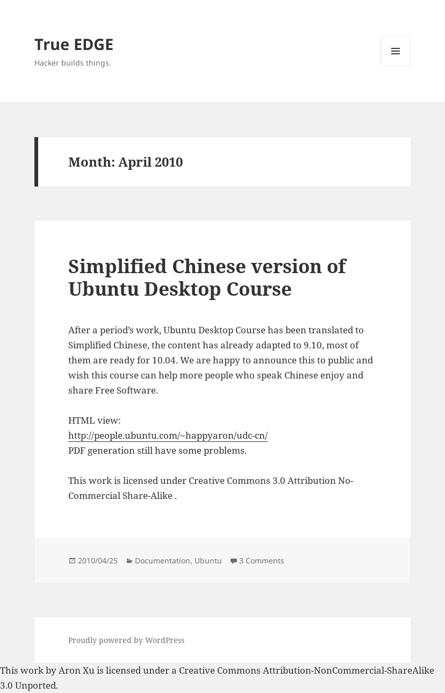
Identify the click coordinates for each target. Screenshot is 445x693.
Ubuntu (208, 560)
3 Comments (261, 560)
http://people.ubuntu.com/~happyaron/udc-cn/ (168, 435)
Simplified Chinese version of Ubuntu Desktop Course (207, 277)
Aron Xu (77, 670)
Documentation (162, 560)
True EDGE (73, 43)
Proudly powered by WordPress (126, 640)
